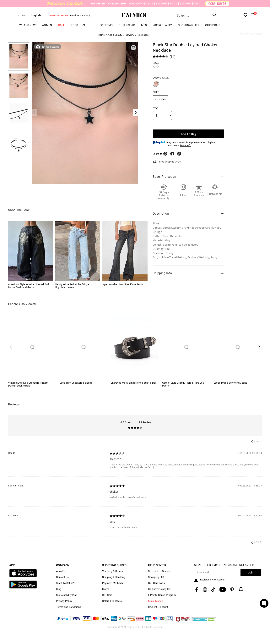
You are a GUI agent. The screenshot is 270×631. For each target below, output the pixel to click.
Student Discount (158, 607)
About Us (61, 571)
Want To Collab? (65, 583)
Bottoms (106, 25)
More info (185, 145)
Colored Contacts (112, 601)
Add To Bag (188, 134)
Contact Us (62, 577)
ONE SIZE (160, 98)
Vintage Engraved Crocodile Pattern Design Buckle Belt (28, 384)
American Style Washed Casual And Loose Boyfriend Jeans (28, 286)
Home (101, 35)
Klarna (106, 589)
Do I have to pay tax (159, 589)
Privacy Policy (64, 601)
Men (144, 25)
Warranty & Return (112, 571)
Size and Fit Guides (159, 571)
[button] (259, 347)
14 (172, 56)
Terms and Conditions (68, 607)
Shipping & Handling (113, 577)
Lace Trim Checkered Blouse (75, 382)
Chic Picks (212, 25)
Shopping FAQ (156, 577)
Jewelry (130, 35)
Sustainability (188, 25)
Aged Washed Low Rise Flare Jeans (122, 284)
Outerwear (127, 25)
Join (250, 572)
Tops (74, 25)
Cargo (88, 25)
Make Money (155, 601)
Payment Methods (112, 583)
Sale (61, 25)
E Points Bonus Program (162, 595)
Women (47, 25)
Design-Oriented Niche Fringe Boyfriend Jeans (72, 286)
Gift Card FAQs (156, 583)
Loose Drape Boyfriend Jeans (230, 382)
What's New (27, 25)
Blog (58, 589)
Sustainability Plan (66, 595)
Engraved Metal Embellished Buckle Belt (133, 382)
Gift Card (107, 595)
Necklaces (143, 35)
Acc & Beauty (162, 25)
